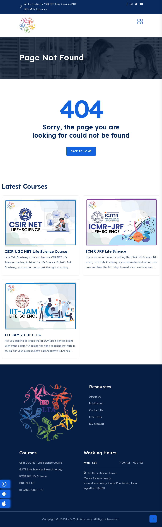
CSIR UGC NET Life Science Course (40, 463)
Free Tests (95, 417)
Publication (96, 403)
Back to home (81, 151)
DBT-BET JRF (27, 483)
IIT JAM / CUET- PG (31, 490)
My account (96, 424)
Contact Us (96, 410)
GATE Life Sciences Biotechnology (40, 469)
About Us (95, 397)
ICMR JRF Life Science (33, 476)
